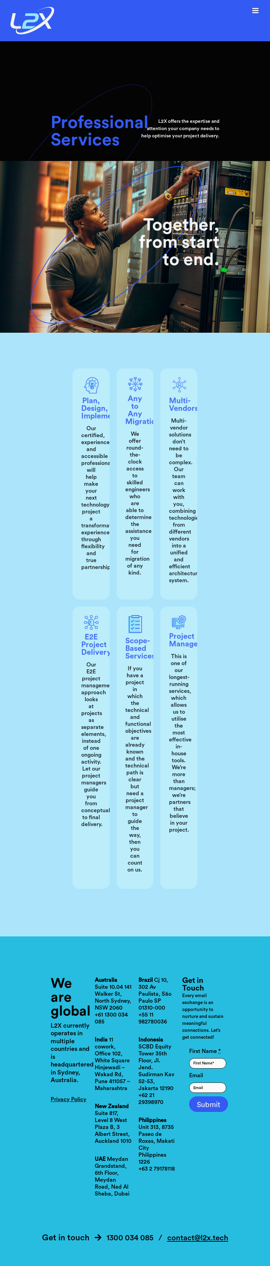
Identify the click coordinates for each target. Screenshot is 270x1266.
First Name (205, 1051)
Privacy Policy (68, 1099)
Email (196, 1075)
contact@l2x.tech (197, 1238)
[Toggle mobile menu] (256, 10)
